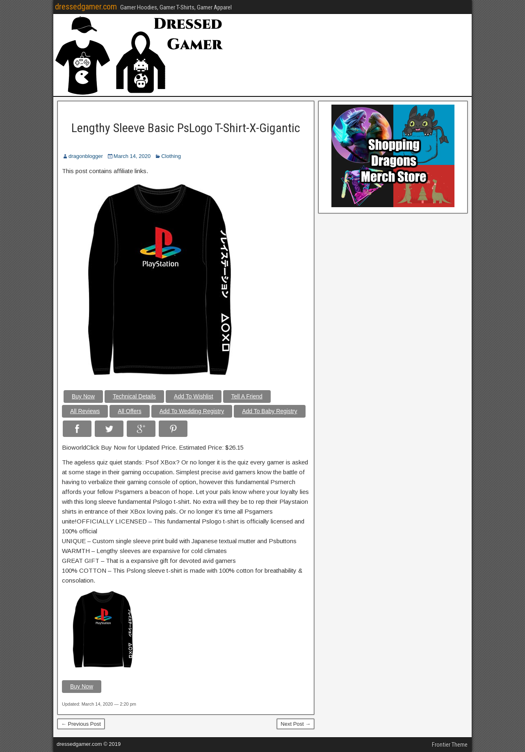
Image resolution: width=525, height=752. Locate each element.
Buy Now (83, 396)
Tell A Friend (246, 396)
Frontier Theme (450, 744)
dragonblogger (85, 156)
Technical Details (134, 396)
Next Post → (295, 724)
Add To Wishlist (193, 396)
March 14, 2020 (132, 156)
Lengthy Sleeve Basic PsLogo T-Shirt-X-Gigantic (185, 128)
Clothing (171, 156)
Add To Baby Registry (269, 411)
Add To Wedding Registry (192, 411)
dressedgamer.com (86, 6)
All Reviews (85, 411)
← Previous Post (81, 724)
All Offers (129, 411)
